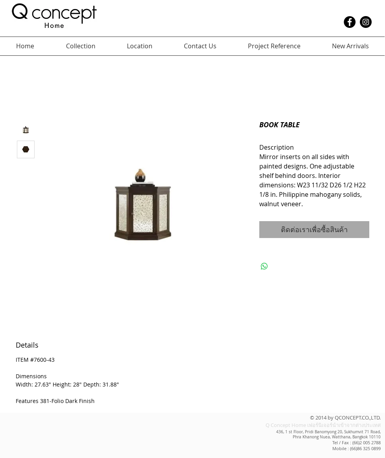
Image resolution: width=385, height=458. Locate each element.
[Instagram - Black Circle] (366, 22)
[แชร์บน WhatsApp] (264, 266)
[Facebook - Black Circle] (350, 22)
